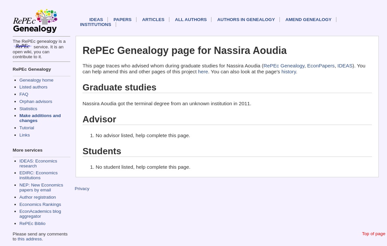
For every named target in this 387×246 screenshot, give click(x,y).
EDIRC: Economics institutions (38, 175)
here (203, 71)
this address (30, 238)
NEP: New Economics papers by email (41, 187)
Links (24, 135)
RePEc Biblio (32, 223)
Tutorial (26, 127)
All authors (191, 19)
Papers (122, 19)
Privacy (82, 188)
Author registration (37, 197)
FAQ (23, 94)
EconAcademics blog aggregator (40, 214)
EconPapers (320, 65)
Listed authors (33, 87)
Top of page (373, 233)
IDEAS (96, 19)
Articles (153, 19)
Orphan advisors (35, 101)
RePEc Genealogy (283, 65)
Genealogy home (36, 80)
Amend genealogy (308, 19)
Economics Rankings (40, 204)
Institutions (95, 24)
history (288, 71)
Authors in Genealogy (246, 19)
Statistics (28, 108)
